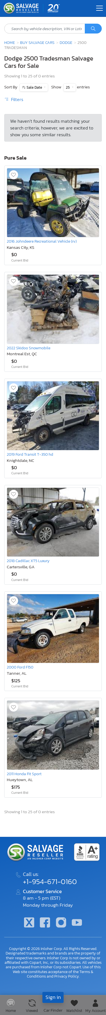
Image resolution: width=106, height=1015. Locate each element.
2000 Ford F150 (20, 667)
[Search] (93, 29)
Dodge (66, 42)
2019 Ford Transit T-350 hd (30, 454)
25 (68, 87)
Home (9, 42)
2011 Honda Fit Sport (24, 774)
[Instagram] (61, 923)
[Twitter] (29, 923)
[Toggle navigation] (99, 8)
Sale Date (34, 87)
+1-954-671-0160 (50, 881)
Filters (13, 99)
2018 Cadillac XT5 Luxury (28, 561)
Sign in (53, 997)
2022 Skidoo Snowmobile (28, 348)
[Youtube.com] (76, 923)
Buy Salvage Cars (37, 42)
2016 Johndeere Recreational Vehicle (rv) (42, 241)
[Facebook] (44, 923)
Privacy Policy (66, 976)
